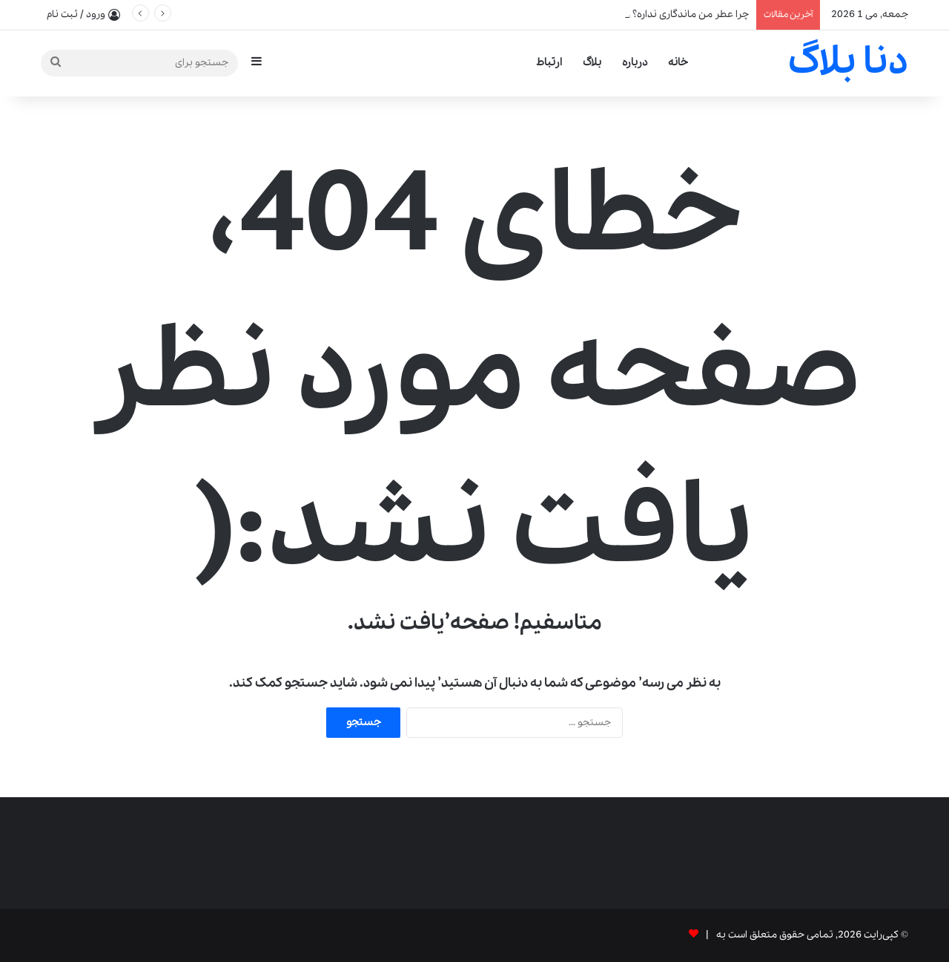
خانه (678, 62)
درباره (634, 62)
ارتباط (549, 62)
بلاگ (592, 62)
